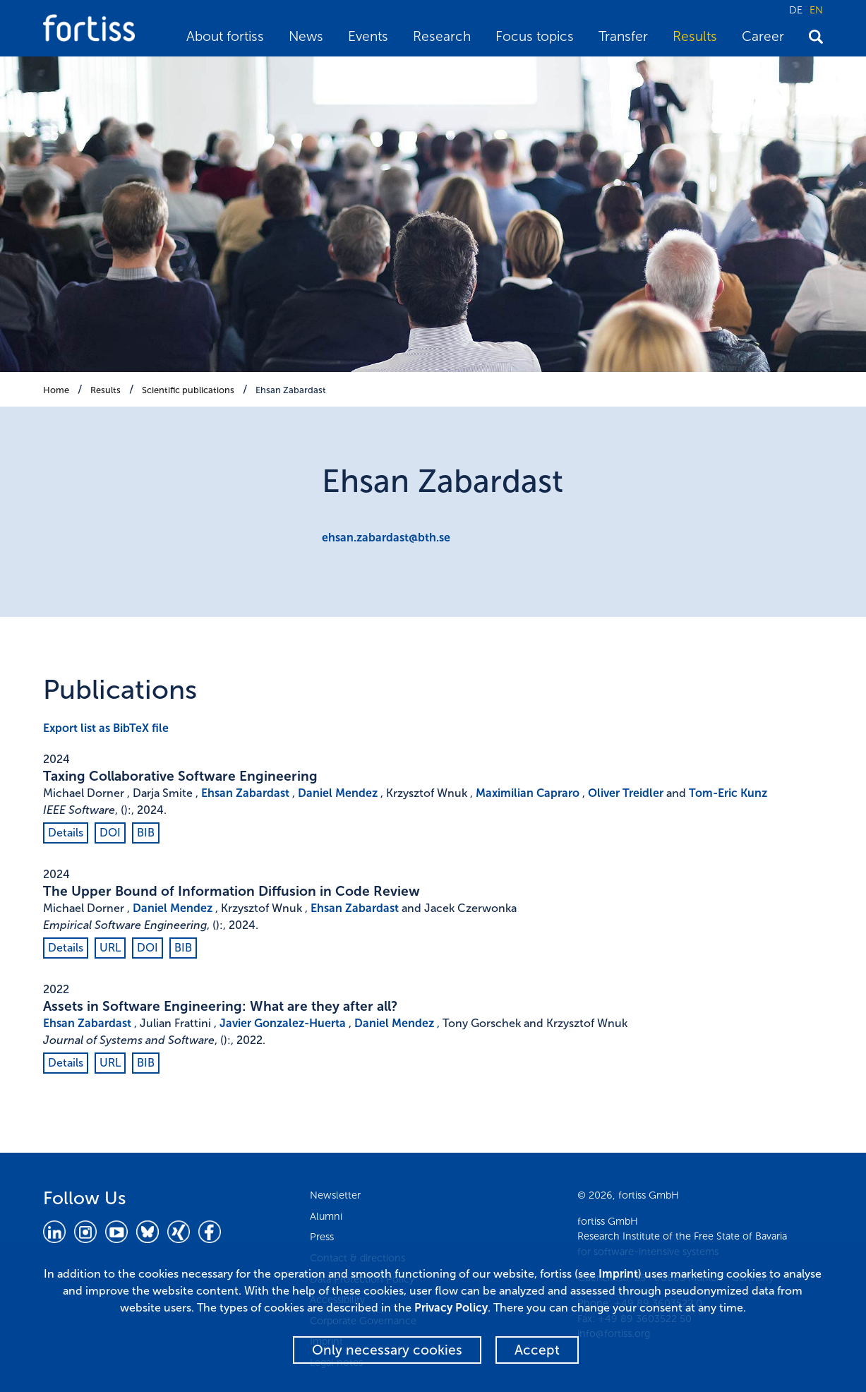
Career (763, 36)
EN (816, 10)
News (306, 36)
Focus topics (534, 36)
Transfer (623, 36)
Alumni (326, 1216)
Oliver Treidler (625, 793)
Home (56, 390)
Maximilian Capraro (527, 793)
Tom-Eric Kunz (728, 793)
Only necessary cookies (387, 1350)
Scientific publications (188, 390)
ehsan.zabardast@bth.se (386, 537)
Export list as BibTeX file (106, 728)
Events (368, 36)
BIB (146, 832)
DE (795, 10)
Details (65, 832)
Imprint (618, 1273)
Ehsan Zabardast (290, 390)
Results (695, 36)
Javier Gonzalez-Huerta (282, 1023)
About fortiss (225, 36)
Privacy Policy (451, 1307)
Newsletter (335, 1195)
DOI (110, 832)
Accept (537, 1350)
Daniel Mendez (338, 793)
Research (442, 36)
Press (322, 1236)
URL (110, 947)
